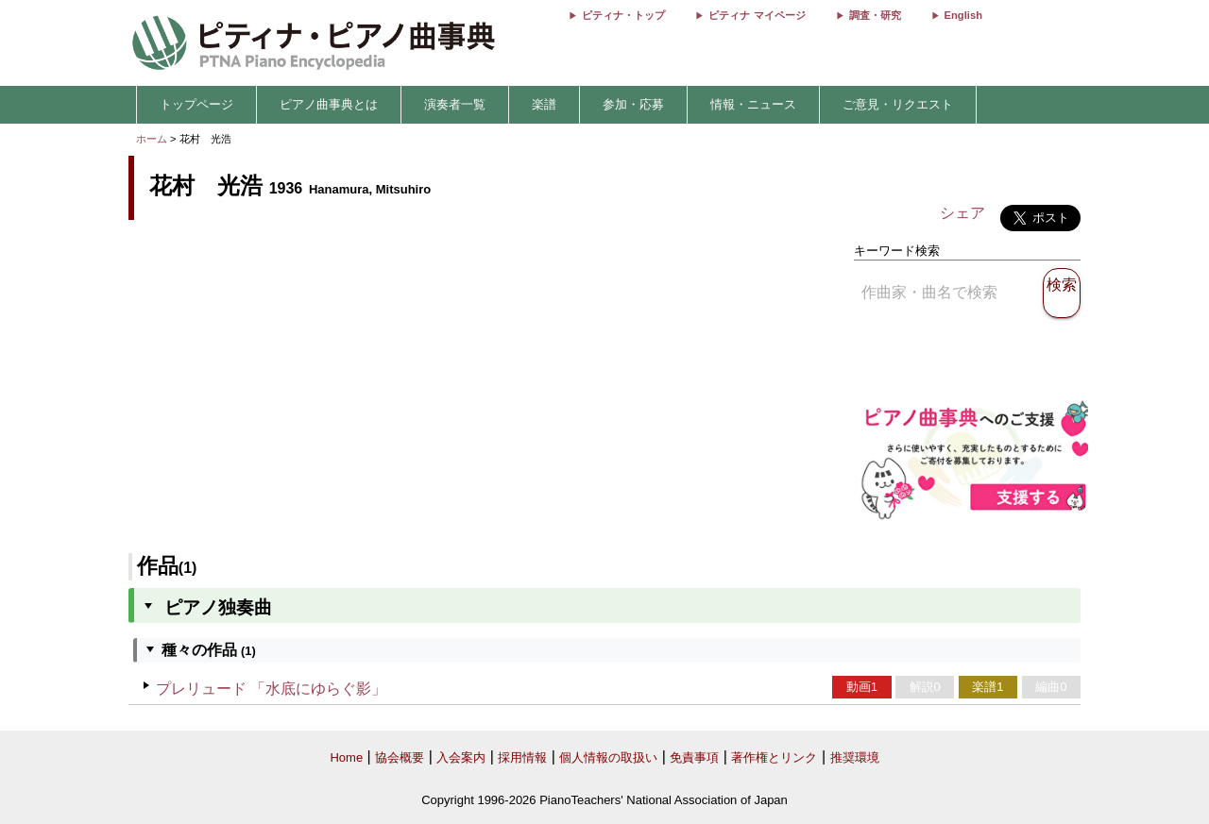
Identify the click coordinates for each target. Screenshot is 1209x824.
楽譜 (544, 104)
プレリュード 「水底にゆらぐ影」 (271, 689)
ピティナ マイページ (756, 15)
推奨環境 (854, 757)
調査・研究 (875, 15)
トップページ (196, 104)
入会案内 (460, 757)
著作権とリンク (774, 757)
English (963, 15)
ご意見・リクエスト (898, 104)
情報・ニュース (753, 104)
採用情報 (522, 757)
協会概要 (399, 757)
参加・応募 (633, 104)
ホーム (151, 138)
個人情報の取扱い (608, 757)
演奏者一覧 (454, 104)
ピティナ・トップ (623, 15)
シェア (962, 213)
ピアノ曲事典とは (329, 104)
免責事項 (694, 757)
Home (346, 757)
